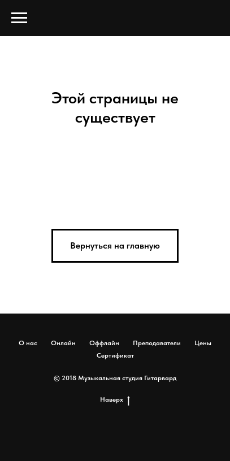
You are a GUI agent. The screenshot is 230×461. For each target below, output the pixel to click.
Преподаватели (157, 343)
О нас (28, 343)
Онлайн (63, 343)
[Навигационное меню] (19, 18)
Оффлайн (104, 343)
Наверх (115, 399)
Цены (202, 343)
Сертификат (115, 355)
